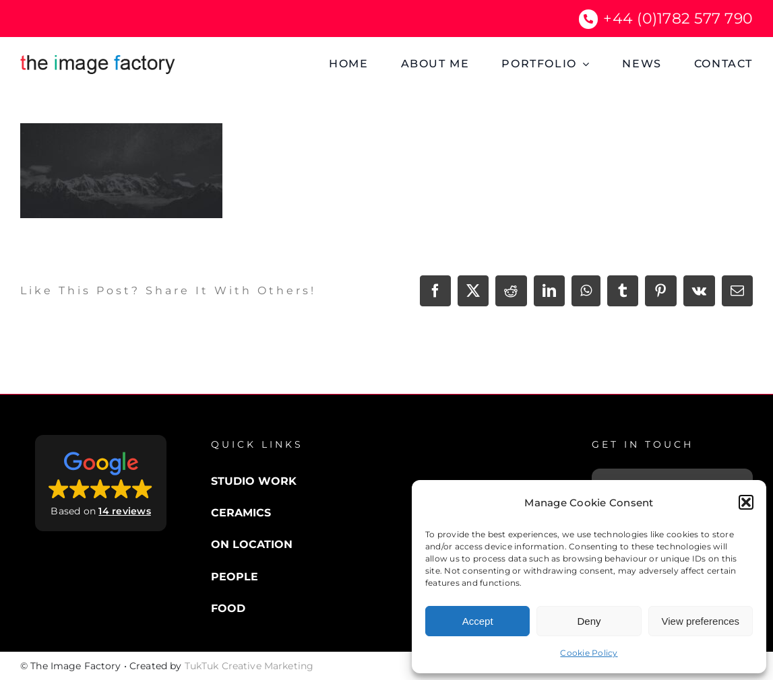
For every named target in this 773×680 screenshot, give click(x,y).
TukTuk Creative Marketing (249, 666)
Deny (588, 621)
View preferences (701, 621)
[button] (746, 502)
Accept (477, 621)
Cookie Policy (588, 653)
